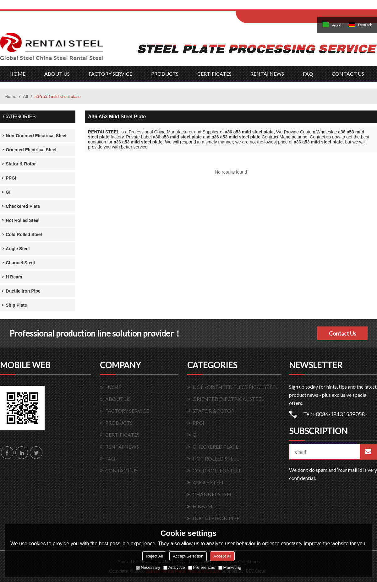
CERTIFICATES (214, 74)
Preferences (201, 567)
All (25, 96)
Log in (274, 6)
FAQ (308, 74)
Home (10, 96)
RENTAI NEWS (267, 74)
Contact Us (342, 333)
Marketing (229, 567)
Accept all (222, 556)
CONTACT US (348, 74)
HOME (17, 74)
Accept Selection (188, 556)
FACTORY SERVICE (110, 74)
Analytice (174, 567)
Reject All (154, 556)
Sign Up (288, 6)
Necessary (148, 567)
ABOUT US (57, 74)
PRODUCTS (164, 74)
